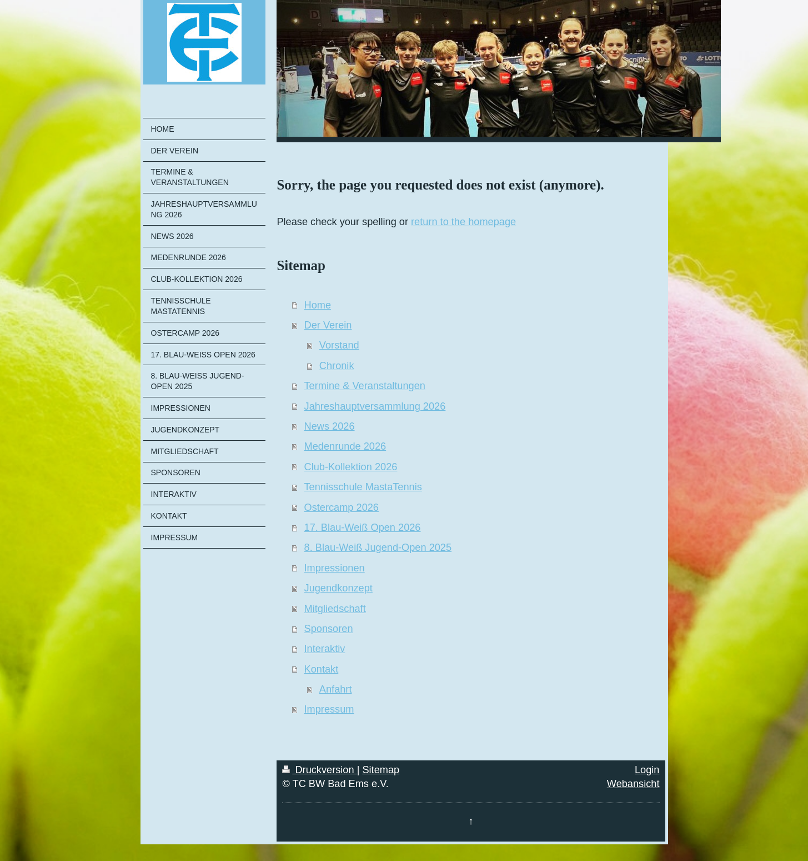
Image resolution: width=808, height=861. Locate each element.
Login (647, 769)
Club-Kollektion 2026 (351, 466)
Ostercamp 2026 (341, 507)
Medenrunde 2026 (345, 446)
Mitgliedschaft (335, 608)
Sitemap (380, 769)
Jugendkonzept (338, 588)
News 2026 (329, 426)
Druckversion (319, 769)
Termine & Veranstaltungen (364, 385)
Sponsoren (328, 628)
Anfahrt (335, 689)
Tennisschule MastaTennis (363, 486)
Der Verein (328, 325)
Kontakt (321, 669)
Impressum (329, 709)
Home (318, 305)
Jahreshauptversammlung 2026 (375, 406)
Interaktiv (324, 648)
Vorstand (339, 345)
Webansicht (633, 783)
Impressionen (334, 568)
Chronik (336, 365)
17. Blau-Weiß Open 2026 (362, 527)
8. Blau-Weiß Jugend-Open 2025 (378, 547)
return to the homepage (463, 221)
